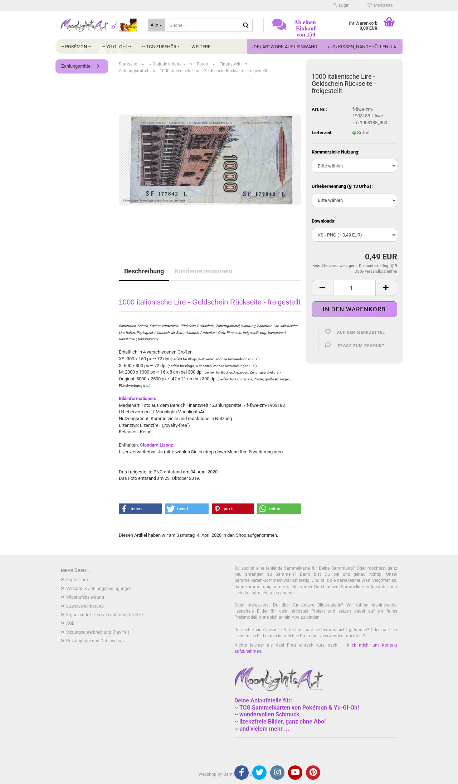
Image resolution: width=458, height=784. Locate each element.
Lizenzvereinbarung (85, 606)
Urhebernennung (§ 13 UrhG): (342, 186)
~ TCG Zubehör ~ (161, 46)
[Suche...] (156, 25)
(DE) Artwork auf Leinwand (284, 46)
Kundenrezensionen (203, 271)
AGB (70, 623)
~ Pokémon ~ (76, 46)
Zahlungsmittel (76, 66)
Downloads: (324, 221)
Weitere (200, 46)
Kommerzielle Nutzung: (336, 152)
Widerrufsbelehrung (85, 597)
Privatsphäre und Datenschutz (95, 640)
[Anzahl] (354, 288)
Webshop (207, 774)
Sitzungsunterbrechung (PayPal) (97, 632)
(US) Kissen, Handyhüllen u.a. (362, 46)
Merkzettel (380, 5)
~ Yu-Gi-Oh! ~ (116, 46)
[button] (322, 288)
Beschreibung (144, 271)
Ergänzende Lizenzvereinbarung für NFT (104, 614)
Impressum (77, 579)
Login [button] (341, 5)
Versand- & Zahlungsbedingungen (99, 588)
